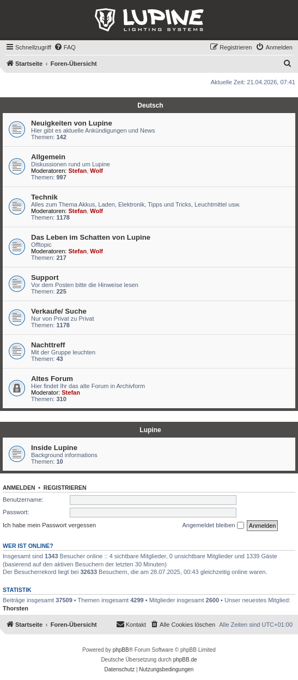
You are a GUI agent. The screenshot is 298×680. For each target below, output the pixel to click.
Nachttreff (48, 345)
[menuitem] (65, 47)
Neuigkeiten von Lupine (71, 123)
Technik (44, 197)
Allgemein (48, 157)
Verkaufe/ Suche (59, 311)
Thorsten (15, 608)
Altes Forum (52, 379)
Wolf (96, 170)
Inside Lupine (54, 448)
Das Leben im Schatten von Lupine (90, 237)
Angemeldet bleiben (213, 525)
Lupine (150, 430)
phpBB (121, 650)
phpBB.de (185, 660)
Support (45, 277)
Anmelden (19, 487)
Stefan (78, 170)
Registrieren (65, 487)
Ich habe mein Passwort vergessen (49, 525)
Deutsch (150, 105)
